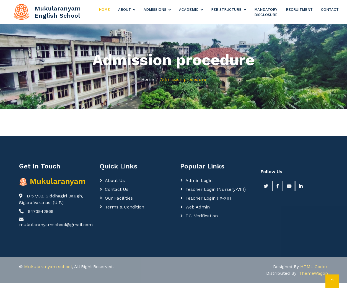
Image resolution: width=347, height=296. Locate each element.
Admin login (199, 180)
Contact (330, 9)
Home (104, 9)
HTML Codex (314, 266)
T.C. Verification (201, 215)
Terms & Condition (124, 207)
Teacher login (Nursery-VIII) (215, 189)
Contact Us (116, 189)
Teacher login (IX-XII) (208, 198)
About (124, 9)
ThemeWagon (313, 273)
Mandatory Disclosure (266, 12)
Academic (188, 9)
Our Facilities (119, 198)
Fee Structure (226, 9)
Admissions (155, 9)
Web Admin (197, 207)
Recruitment (299, 9)
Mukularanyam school (48, 266)
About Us (115, 180)
